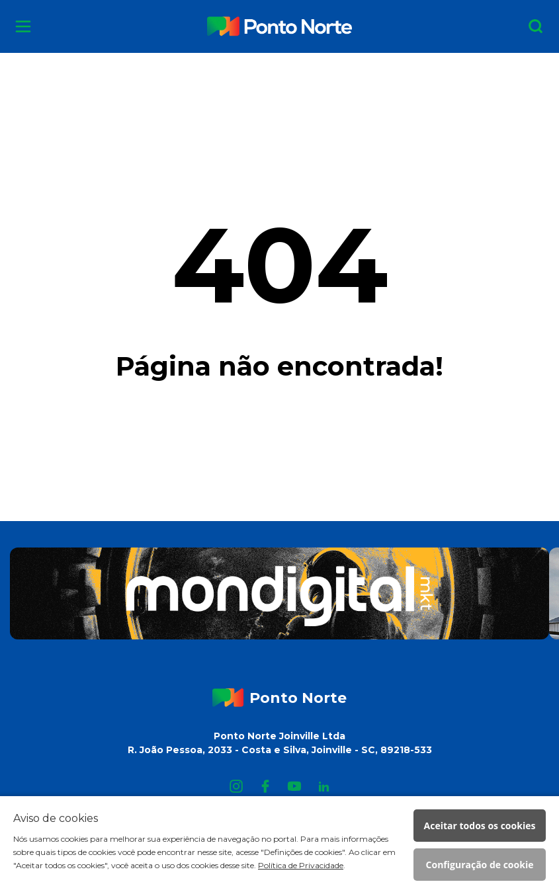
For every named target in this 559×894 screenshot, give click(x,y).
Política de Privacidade (300, 865)
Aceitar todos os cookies (480, 825)
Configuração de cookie (480, 864)
